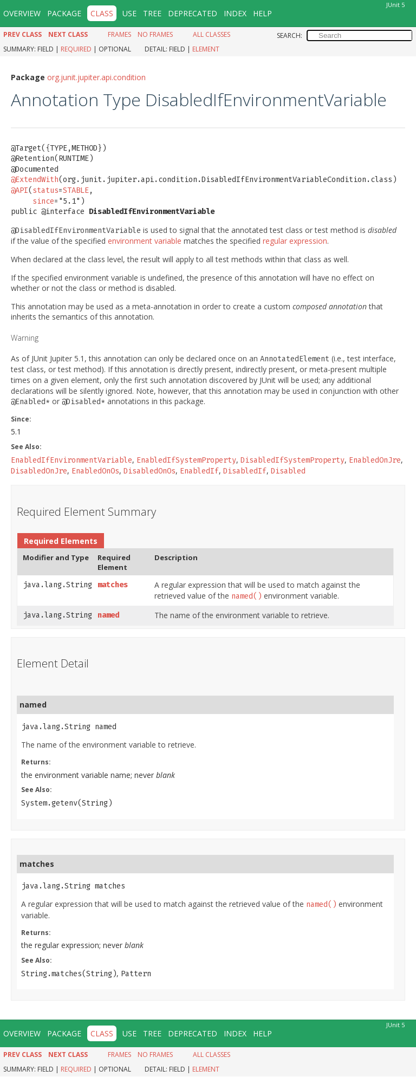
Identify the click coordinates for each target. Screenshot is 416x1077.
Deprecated (192, 13)
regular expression (295, 241)
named (108, 615)
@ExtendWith (34, 179)
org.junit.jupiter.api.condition (96, 77)
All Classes (211, 34)
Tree (152, 13)
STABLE (76, 190)
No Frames (155, 34)
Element (205, 49)
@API (19, 190)
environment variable (144, 241)
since (43, 201)
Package (64, 13)
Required (76, 49)
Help (262, 13)
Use (129, 13)
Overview (22, 13)
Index (235, 13)
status (45, 190)
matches (113, 584)
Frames (119, 34)
